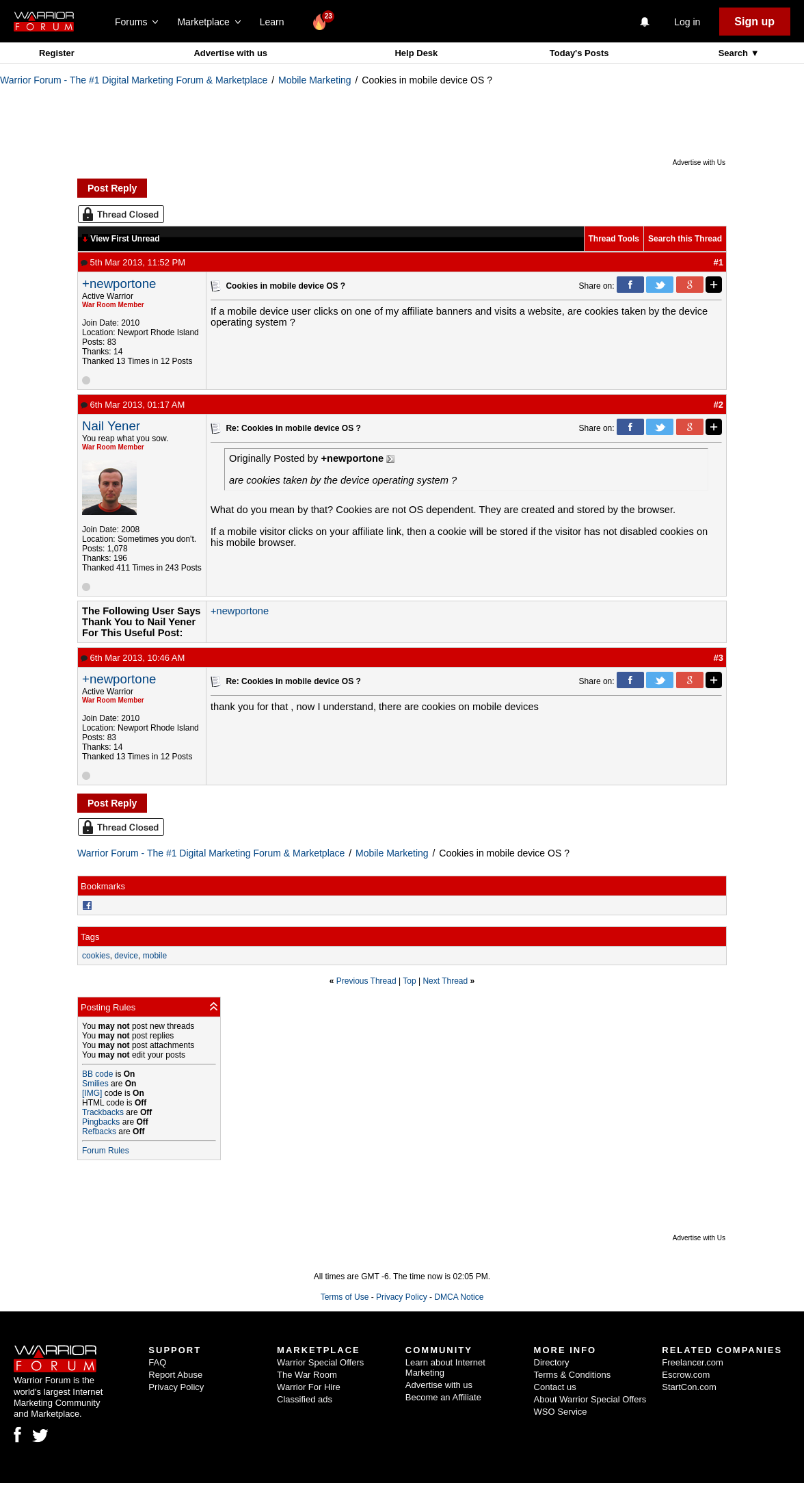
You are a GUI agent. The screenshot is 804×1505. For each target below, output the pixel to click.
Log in (687, 21)
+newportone (119, 283)
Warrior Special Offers (320, 1362)
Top (409, 981)
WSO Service (560, 1411)
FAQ (157, 1362)
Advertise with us (230, 53)
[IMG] (92, 1093)
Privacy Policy (401, 1297)
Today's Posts (579, 53)
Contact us (555, 1387)
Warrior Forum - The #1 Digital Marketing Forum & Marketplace (133, 80)
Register (57, 53)
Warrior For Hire (308, 1387)
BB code (97, 1074)
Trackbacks (103, 1112)
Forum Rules (105, 1150)
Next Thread (445, 981)
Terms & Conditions (572, 1375)
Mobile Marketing (314, 80)
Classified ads (304, 1399)
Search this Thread (685, 239)
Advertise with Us (699, 162)
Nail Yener (111, 426)
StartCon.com (689, 1387)
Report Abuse (175, 1375)
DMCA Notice (458, 1297)
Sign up (754, 21)
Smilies (95, 1083)
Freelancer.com (692, 1362)
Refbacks (99, 1131)
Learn (276, 21)
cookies (96, 955)
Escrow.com (686, 1375)
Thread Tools (614, 239)
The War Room (307, 1375)
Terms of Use (345, 1297)
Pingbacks (101, 1122)
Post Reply (112, 188)
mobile (155, 955)
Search (735, 53)
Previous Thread (366, 981)
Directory (552, 1362)
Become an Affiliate (443, 1397)
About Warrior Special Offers (590, 1399)
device (126, 955)
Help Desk (416, 53)
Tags (90, 937)
